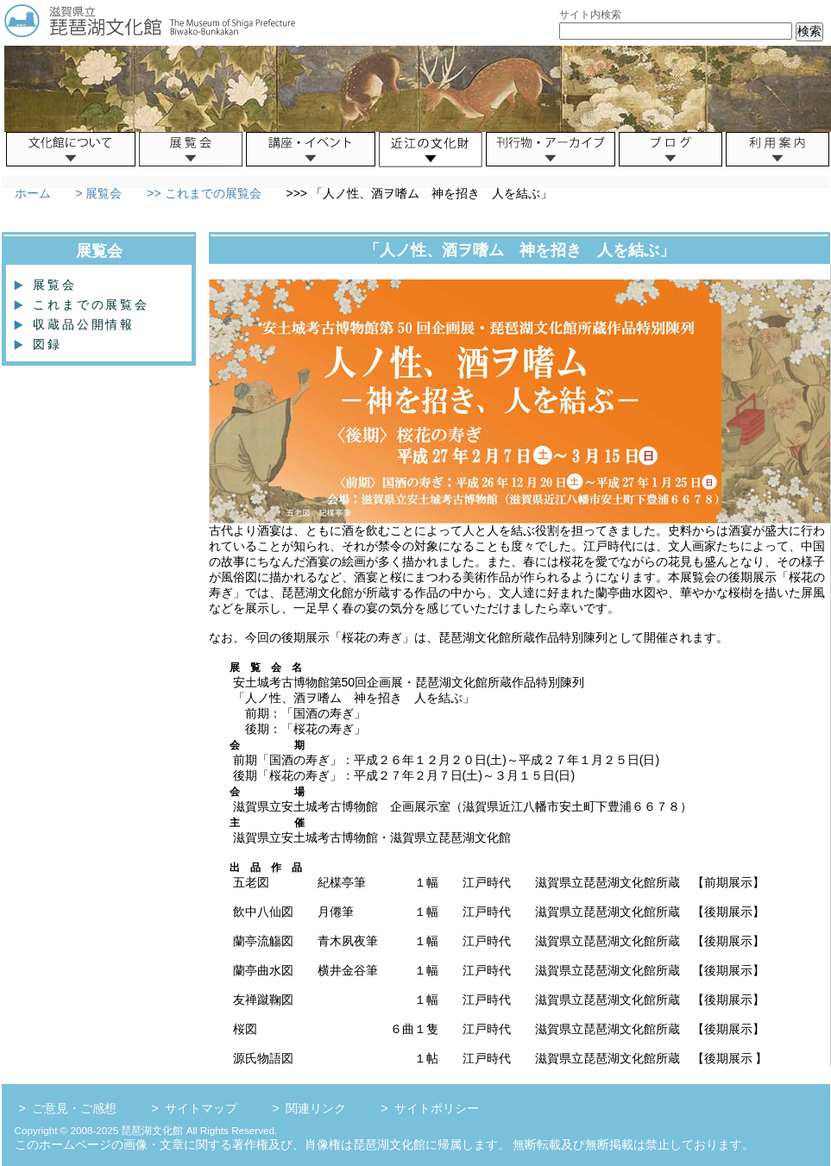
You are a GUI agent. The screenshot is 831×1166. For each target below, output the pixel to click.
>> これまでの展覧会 (202, 193)
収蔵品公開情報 (77, 324)
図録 (40, 344)
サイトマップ (201, 1108)
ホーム (33, 193)
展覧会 (48, 285)
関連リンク (316, 1108)
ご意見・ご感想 (74, 1108)
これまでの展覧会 (84, 304)
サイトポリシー (436, 1108)
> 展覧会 (97, 193)
